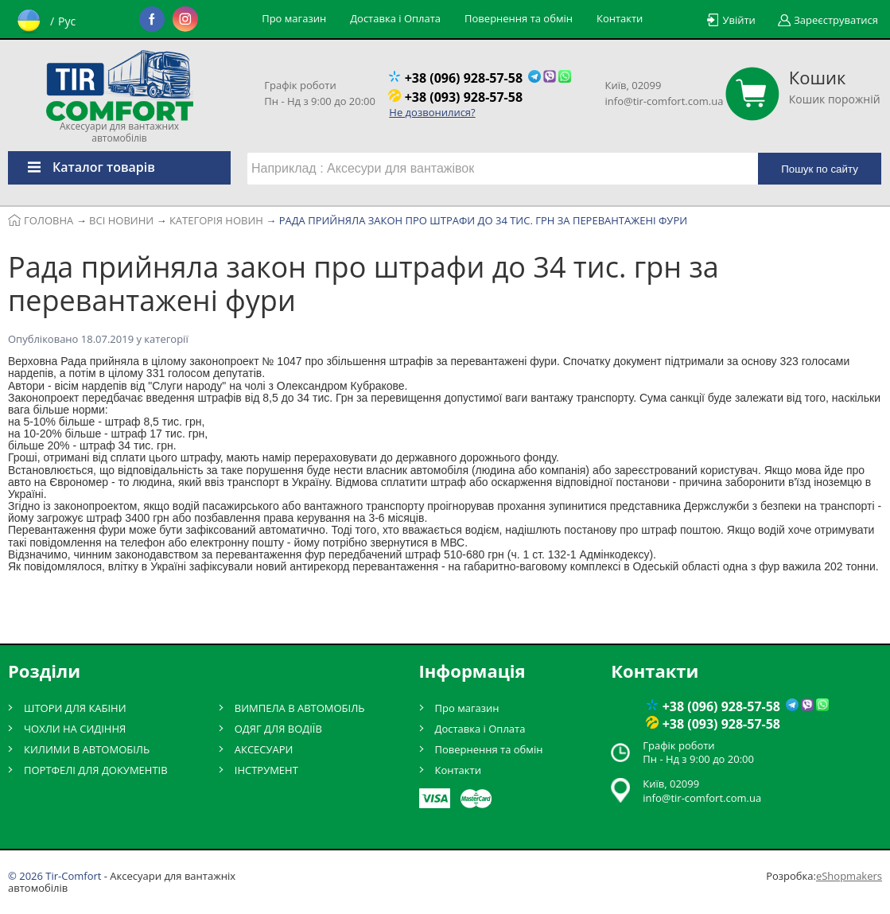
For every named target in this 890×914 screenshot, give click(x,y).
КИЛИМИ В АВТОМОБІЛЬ (87, 749)
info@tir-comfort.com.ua (664, 101)
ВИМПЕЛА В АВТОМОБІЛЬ (300, 708)
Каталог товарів (81, 167)
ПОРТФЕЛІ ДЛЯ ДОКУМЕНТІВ (96, 770)
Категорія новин (232, 339)
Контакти (620, 18)
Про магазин (294, 18)
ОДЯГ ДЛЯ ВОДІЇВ (278, 728)
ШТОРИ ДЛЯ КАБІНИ (75, 708)
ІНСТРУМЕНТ (266, 770)
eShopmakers (849, 876)
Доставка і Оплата (395, 18)
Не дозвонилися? (432, 112)
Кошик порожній (834, 86)
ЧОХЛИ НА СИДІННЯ (75, 728)
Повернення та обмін (518, 18)
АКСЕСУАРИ (264, 749)
